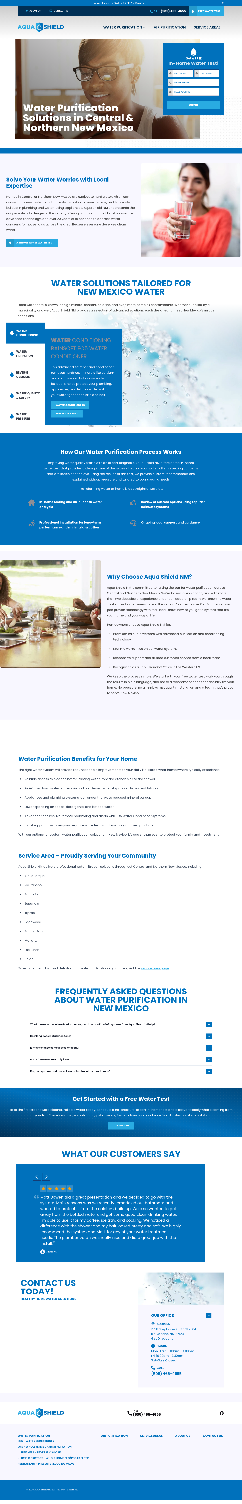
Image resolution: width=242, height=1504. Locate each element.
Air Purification (170, 27)
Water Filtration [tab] (22, 361)
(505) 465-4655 (166, 1377)
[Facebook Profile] (221, 1417)
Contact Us (59, 10)
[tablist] (25, 376)
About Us (33, 10)
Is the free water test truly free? (121, 1063)
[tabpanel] (143, 367)
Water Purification (122, 27)
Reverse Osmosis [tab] (20, 374)
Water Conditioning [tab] (25, 348)
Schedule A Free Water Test (30, 243)
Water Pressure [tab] (20, 405)
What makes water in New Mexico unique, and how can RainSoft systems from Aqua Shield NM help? (121, 1028)
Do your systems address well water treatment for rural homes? (121, 1075)
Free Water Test (205, 11)
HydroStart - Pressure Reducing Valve (46, 1468)
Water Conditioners (70, 411)
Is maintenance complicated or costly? (121, 1052)
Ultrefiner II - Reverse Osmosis (39, 1456)
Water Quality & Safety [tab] (21, 390)
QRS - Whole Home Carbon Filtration (45, 1451)
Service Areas (207, 27)
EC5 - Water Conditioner (36, 1445)
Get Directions (162, 1342)
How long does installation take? (121, 1040)
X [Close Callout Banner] (223, 3)
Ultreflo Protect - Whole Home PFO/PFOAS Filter (53, 1462)
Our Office (181, 1319)
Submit (193, 105)
